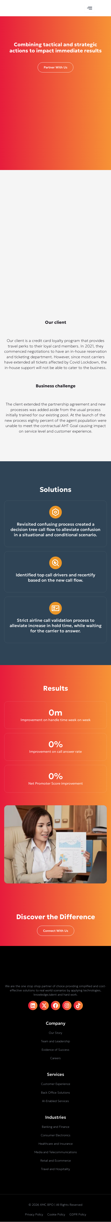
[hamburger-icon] (89, 8)
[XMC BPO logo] (17, 8)
